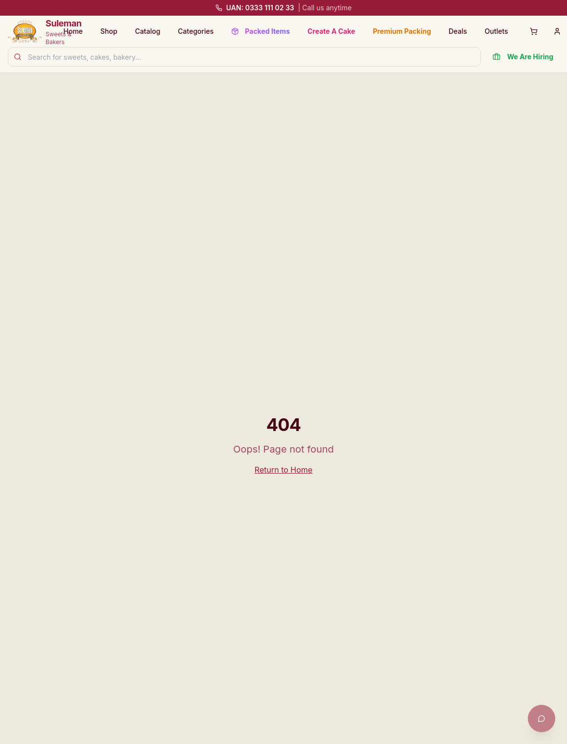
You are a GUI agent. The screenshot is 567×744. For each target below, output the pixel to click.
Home (73, 31)
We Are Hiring (523, 56)
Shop (109, 31)
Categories (195, 31)
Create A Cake (331, 31)
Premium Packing (402, 31)
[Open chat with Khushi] (541, 718)
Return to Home (283, 470)
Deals (458, 31)
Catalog (148, 31)
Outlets (496, 31)
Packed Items (260, 31)
